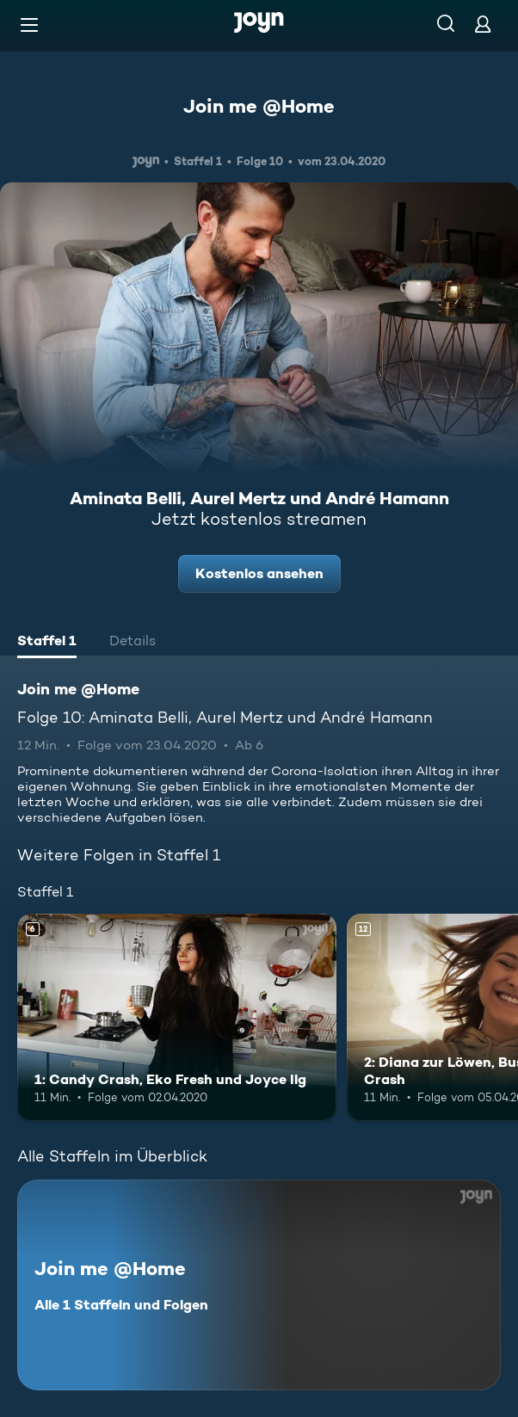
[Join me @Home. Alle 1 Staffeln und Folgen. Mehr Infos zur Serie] (259, 1285)
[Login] (483, 24)
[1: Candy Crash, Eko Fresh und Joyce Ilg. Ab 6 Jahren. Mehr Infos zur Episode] (176, 1017)
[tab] (47, 642)
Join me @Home (259, 106)
